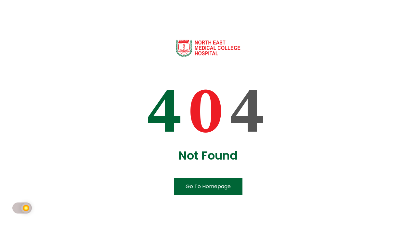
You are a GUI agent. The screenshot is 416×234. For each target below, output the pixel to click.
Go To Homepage (208, 186)
